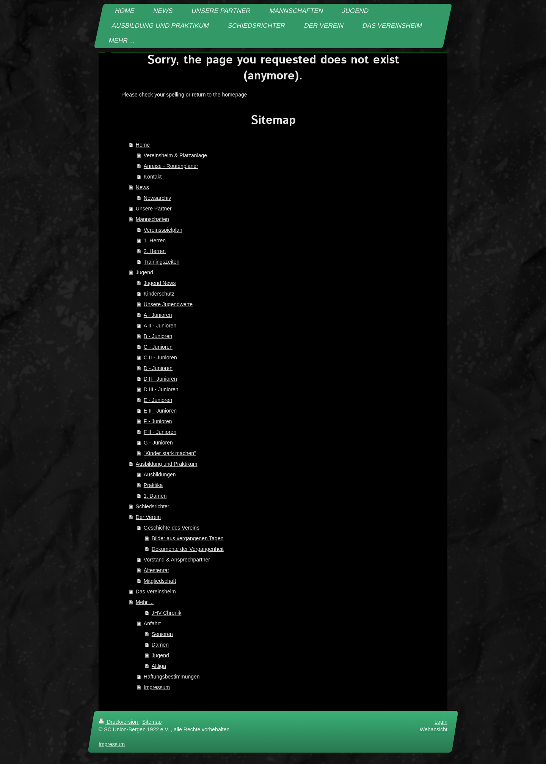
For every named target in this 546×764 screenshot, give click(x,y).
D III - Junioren (161, 389)
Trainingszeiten (161, 262)
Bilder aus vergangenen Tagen (188, 538)
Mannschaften (152, 219)
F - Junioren (158, 421)
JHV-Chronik (167, 613)
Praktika (153, 485)
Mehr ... (145, 602)
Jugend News (160, 283)
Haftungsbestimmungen (172, 677)
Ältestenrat (156, 570)
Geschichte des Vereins (171, 528)
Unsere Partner (154, 209)
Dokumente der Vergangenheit (188, 549)
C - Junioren (158, 347)
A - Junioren (158, 315)
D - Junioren (158, 368)
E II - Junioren (160, 411)
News (142, 187)
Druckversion (119, 722)
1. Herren (155, 240)
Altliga (159, 666)
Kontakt (153, 177)
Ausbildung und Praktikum (167, 464)
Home (143, 145)
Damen (160, 645)
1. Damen (155, 496)
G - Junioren (158, 443)
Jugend (144, 272)
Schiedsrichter (152, 506)
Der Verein (148, 517)
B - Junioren (158, 336)
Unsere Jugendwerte (168, 304)
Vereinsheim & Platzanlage (175, 155)
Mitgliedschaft (160, 581)
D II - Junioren (160, 379)
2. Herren (155, 251)
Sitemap (152, 722)
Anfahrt (152, 623)
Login (441, 722)
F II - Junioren (160, 432)
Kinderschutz (159, 294)
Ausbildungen (160, 474)
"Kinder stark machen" (170, 453)
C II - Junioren (160, 357)
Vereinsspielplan (163, 230)
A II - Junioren (160, 326)
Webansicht (433, 729)
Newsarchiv (157, 198)
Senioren (162, 634)
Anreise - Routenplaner (171, 166)
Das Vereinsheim (156, 591)
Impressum (157, 687)
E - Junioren (158, 400)
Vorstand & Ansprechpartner (177, 560)
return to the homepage (219, 95)
